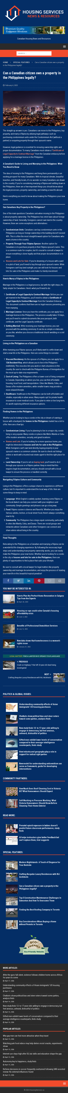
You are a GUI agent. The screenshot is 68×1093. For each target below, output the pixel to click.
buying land (39, 462)
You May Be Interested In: (17, 588)
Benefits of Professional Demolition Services (37, 626)
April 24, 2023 (23, 602)
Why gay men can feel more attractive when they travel (25, 1036)
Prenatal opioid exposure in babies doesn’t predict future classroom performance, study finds (39, 828)
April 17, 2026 (9, 981)
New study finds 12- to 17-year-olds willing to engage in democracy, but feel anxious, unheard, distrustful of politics (39, 730)
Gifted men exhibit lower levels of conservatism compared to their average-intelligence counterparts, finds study (40, 742)
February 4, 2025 (11, 85)
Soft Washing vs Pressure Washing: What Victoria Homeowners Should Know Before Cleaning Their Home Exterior (38, 803)
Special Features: (13, 852)
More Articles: (10, 968)
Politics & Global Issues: (17, 694)
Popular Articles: (12, 1029)
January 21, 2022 (24, 647)
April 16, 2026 (9, 1002)
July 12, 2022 (23, 629)
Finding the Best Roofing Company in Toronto (39, 909)
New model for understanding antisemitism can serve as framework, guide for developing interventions (40, 766)
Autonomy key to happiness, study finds (19, 1061)
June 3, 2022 (23, 617)
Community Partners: (15, 778)
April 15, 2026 (9, 1039)
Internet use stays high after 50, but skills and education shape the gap (32, 1054)
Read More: (9, 815)
